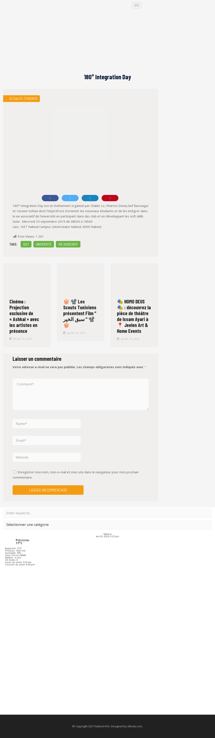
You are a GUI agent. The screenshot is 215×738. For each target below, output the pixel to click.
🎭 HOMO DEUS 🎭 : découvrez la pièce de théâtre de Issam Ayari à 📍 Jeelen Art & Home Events (134, 316)
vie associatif (68, 244)
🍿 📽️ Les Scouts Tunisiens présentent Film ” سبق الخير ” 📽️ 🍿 (79, 313)
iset (26, 244)
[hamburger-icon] (136, 5)
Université (43, 244)
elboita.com (134, 726)
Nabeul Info (102, 726)
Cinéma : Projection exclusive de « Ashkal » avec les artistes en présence (24, 316)
